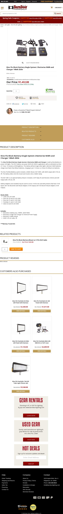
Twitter (18, 498)
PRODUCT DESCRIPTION (30, 127)
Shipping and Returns (8, 480)
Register (28, 1)
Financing (5, 487)
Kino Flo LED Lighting (16, 25)
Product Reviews (28, 135)
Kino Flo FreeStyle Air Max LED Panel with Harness (20, 302)
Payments (5, 483)
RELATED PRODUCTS (29, 131)
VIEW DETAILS (20, 311)
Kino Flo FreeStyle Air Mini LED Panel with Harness (20, 342)
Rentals (25, 483)
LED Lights (7, 25)
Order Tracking (6, 478)
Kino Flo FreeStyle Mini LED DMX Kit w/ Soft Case (41, 342)
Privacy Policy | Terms (29, 480)
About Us (25, 478)
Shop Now (31, 439)
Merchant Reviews (28, 491)
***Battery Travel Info (8, 224)
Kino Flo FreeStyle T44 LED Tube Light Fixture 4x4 (20, 382)
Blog (23, 498)
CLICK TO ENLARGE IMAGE (32, 63)
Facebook (14, 498)
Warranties (26, 487)
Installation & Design (29, 485)
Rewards (34, 1)
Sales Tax (5, 485)
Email (34, 103)
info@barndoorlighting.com (52, 485)
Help (15, 1)
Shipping (35, 98)
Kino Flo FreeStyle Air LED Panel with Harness (42, 302)
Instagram (27, 498)
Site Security (26, 489)
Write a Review (10, 73)
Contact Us (5, 489)
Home (2, 25)
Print (42, 103)
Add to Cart (16, 249)
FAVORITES (22, 98)
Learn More (31, 415)
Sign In (23, 1)
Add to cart (33, 91)
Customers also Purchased (28, 140)
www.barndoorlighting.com (35, 407)
